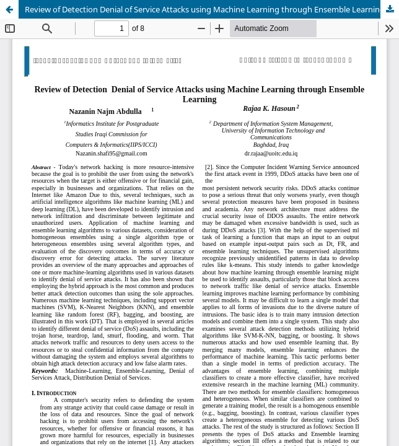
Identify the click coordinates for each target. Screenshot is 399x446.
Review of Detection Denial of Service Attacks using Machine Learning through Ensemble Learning (205, 9)
